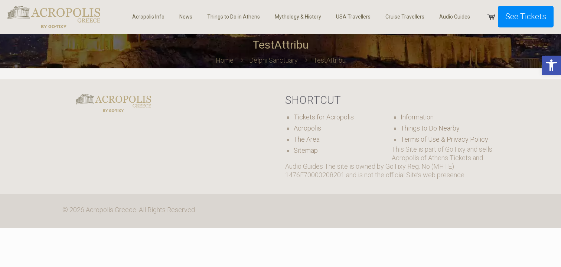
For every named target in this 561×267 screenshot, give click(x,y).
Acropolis (307, 128)
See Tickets (525, 16)
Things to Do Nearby (430, 128)
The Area (307, 139)
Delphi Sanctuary (273, 60)
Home (225, 60)
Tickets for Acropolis (324, 117)
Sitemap (306, 150)
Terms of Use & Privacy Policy (444, 139)
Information (417, 117)
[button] (551, 65)
